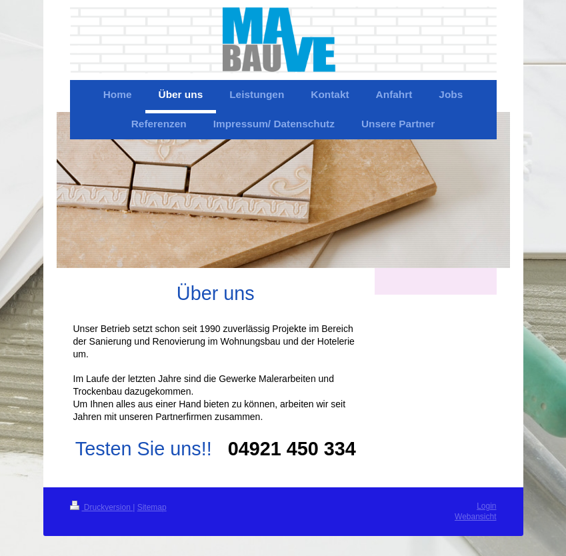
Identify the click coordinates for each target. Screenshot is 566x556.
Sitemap (152, 507)
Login (486, 506)
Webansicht (475, 516)
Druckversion (101, 507)
